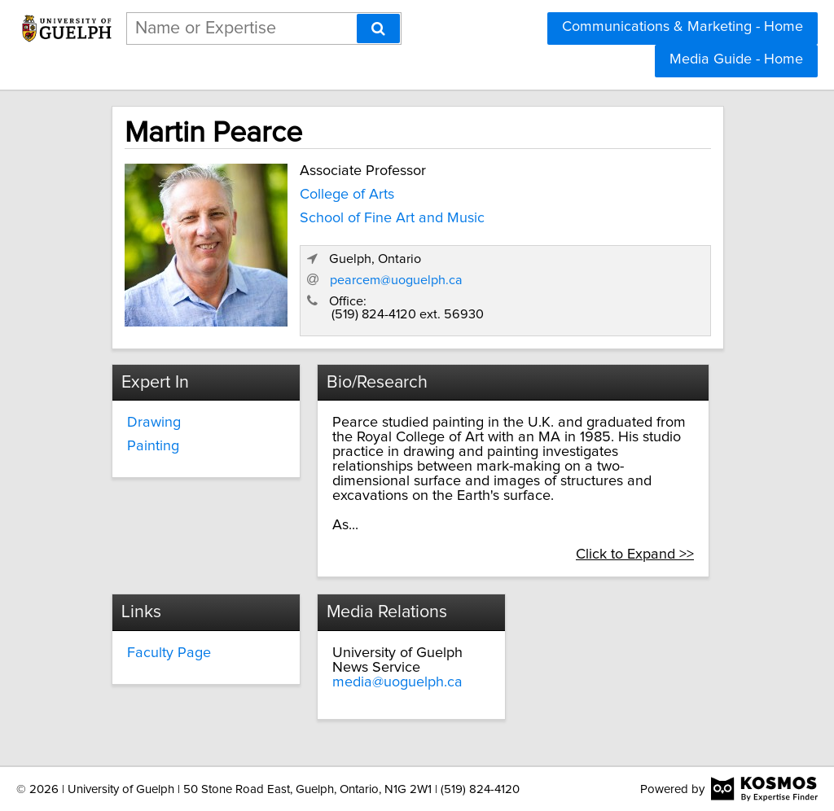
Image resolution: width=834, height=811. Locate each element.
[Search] (378, 28)
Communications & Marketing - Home (682, 27)
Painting (153, 446)
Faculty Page (169, 653)
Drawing (154, 422)
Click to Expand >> (635, 554)
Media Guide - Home (736, 59)
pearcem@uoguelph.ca (396, 280)
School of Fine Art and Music (392, 218)
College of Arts (347, 194)
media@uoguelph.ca (397, 682)
